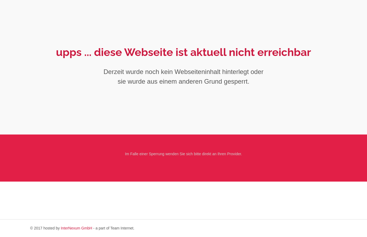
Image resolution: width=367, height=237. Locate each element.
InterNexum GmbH (76, 228)
